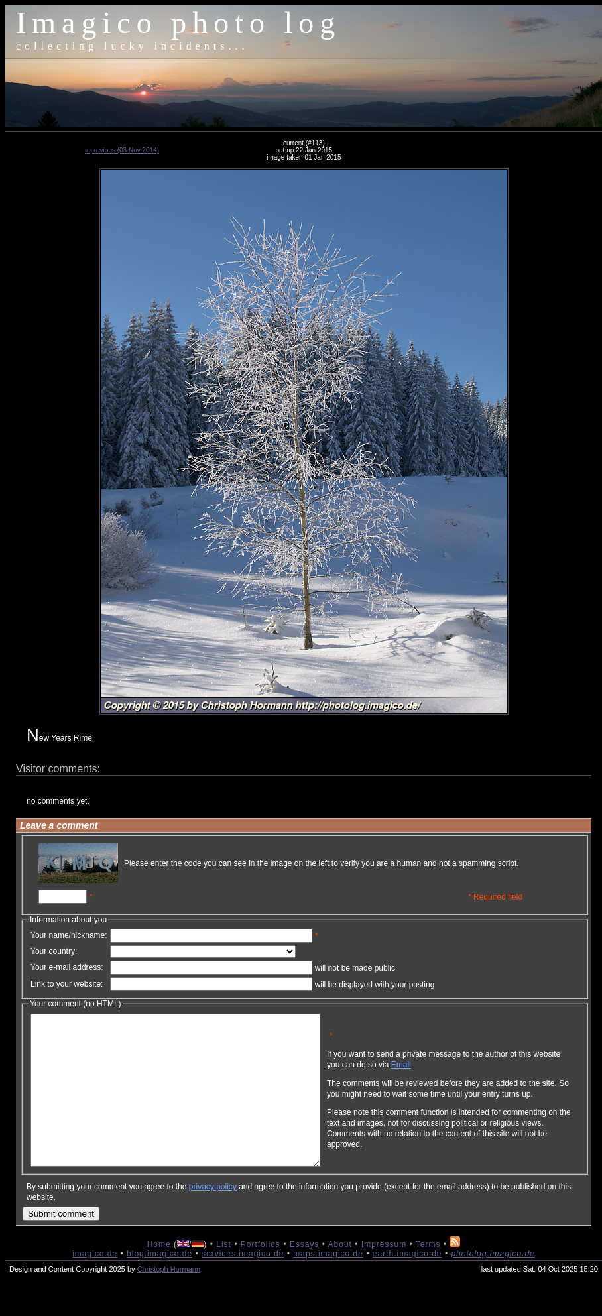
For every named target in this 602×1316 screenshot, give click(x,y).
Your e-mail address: (66, 967)
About (340, 1274)
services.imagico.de (243, 1283)
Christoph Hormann (168, 1299)
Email (465, 1074)
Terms (428, 1274)
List (223, 1274)
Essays (305, 1274)
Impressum (383, 1274)
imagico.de (94, 1283)
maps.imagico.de (328, 1283)
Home (159, 1274)
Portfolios (260, 1274)
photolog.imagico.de (492, 1283)
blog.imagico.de (159, 1283)
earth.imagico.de (407, 1283)
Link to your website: (66, 983)
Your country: (53, 951)
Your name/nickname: (68, 935)
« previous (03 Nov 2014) (122, 150)
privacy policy (213, 1216)
